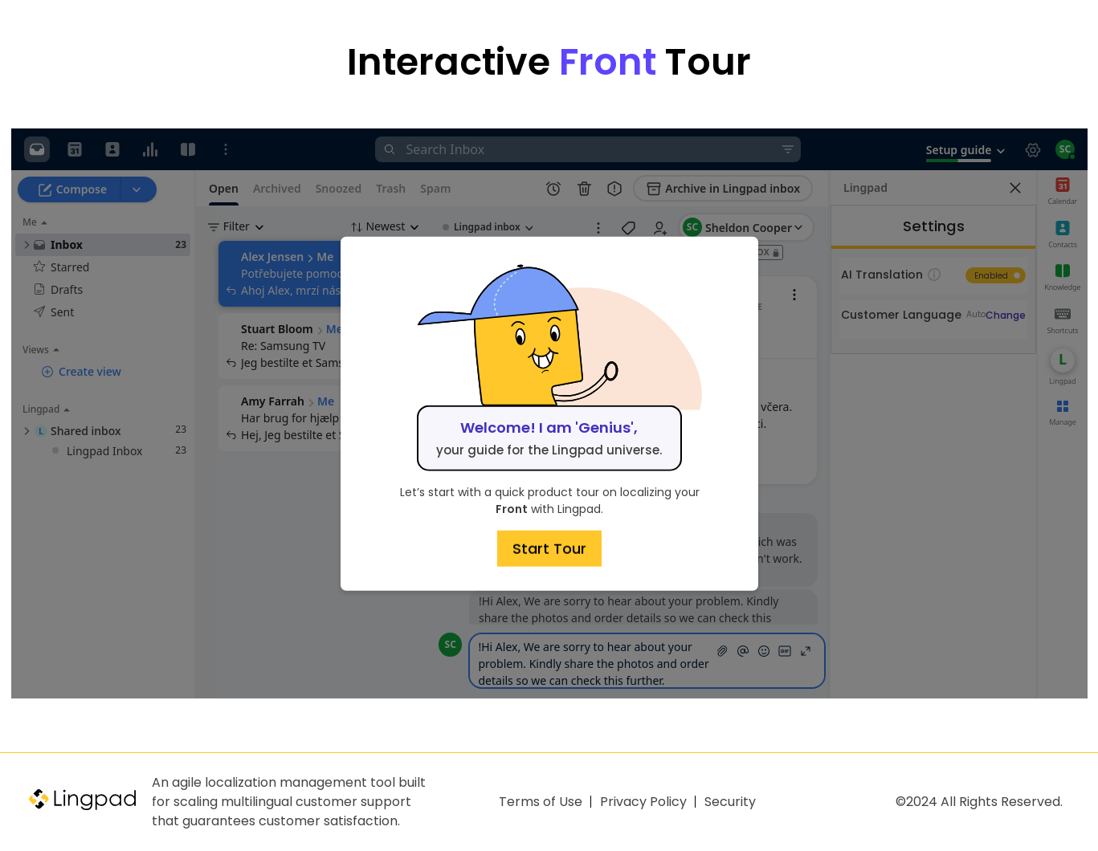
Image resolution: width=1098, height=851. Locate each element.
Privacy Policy (643, 801)
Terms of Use (540, 801)
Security (730, 801)
